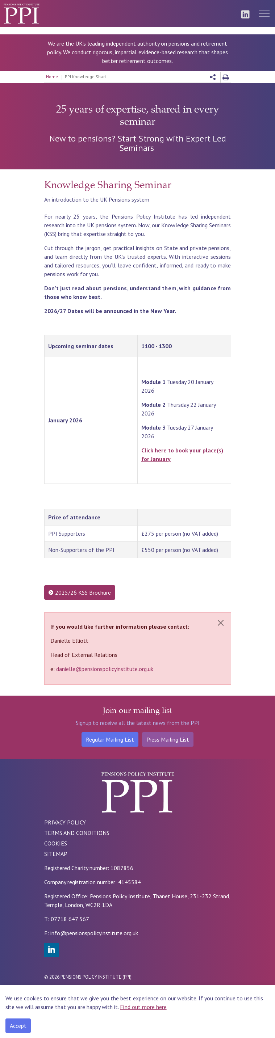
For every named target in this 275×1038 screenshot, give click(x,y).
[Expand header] (264, 13)
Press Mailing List (167, 739)
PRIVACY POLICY (65, 822)
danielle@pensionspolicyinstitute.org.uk (104, 668)
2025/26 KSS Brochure (79, 592)
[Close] (220, 623)
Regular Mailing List (110, 739)
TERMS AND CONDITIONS (76, 832)
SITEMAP (55, 853)
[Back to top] (55, 1025)
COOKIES (55, 843)
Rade (87, 991)
